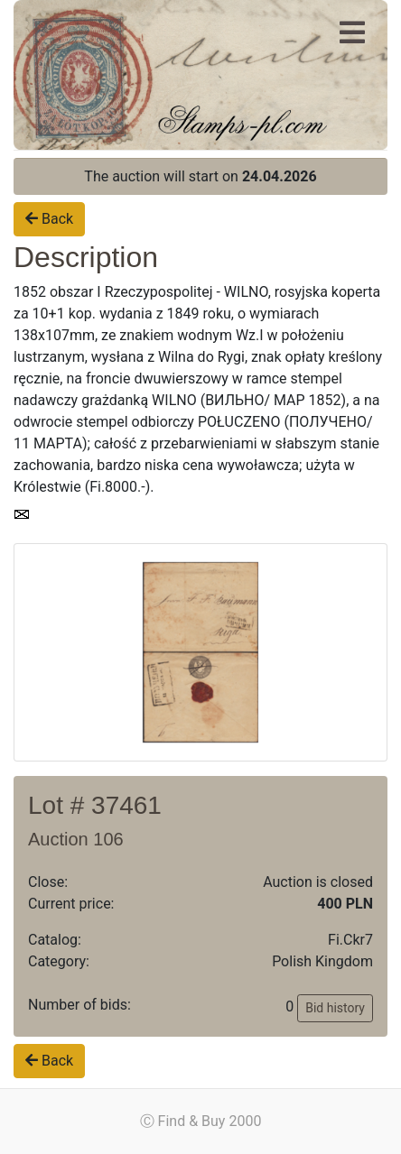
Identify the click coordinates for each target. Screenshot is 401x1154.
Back (49, 218)
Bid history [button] (335, 1008)
